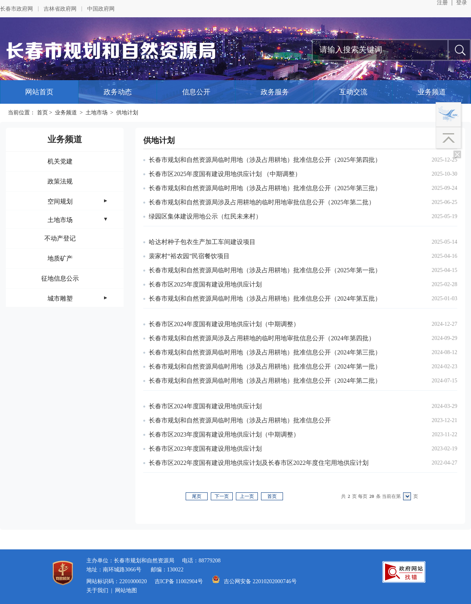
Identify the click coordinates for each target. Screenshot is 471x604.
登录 (461, 3)
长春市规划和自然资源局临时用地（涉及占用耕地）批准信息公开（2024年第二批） (265, 380)
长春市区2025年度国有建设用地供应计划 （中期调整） (225, 174)
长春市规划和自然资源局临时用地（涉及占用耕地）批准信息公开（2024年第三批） (265, 352)
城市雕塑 (60, 298)
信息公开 (196, 92)
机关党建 (60, 161)
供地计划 (127, 113)
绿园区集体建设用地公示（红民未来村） (205, 216)
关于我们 (97, 590)
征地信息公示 (60, 278)
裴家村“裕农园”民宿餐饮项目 (189, 256)
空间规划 (60, 201)
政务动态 (118, 92)
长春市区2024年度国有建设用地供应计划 (205, 406)
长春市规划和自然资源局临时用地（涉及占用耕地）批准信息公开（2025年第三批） (265, 188)
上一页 (247, 496)
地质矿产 (60, 258)
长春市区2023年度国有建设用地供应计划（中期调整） (224, 434)
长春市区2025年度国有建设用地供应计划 (205, 284)
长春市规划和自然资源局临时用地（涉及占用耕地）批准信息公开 (240, 420)
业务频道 (432, 92)
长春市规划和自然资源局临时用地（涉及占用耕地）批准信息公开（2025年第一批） (265, 270)
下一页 (222, 496)
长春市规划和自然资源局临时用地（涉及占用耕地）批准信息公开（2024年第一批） (265, 366)
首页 (42, 113)
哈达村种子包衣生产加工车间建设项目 (202, 242)
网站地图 (126, 590)
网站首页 (39, 92)
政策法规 (60, 181)
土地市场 (97, 113)
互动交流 (353, 92)
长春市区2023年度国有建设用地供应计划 (205, 448)
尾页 (196, 496)
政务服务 (275, 92)
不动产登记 (60, 238)
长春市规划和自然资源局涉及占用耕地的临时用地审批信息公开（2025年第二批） (262, 202)
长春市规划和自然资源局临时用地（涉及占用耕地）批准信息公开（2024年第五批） (265, 298)
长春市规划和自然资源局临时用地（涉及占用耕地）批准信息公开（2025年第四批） (265, 159)
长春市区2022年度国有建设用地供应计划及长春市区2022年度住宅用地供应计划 (259, 462)
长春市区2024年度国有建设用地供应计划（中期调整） (224, 324)
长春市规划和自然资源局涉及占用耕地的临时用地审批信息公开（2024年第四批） (262, 338)
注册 (442, 3)
